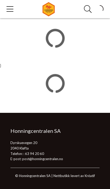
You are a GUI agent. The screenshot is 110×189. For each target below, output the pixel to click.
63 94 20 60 (34, 154)
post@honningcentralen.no (42, 159)
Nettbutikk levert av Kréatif (74, 176)
